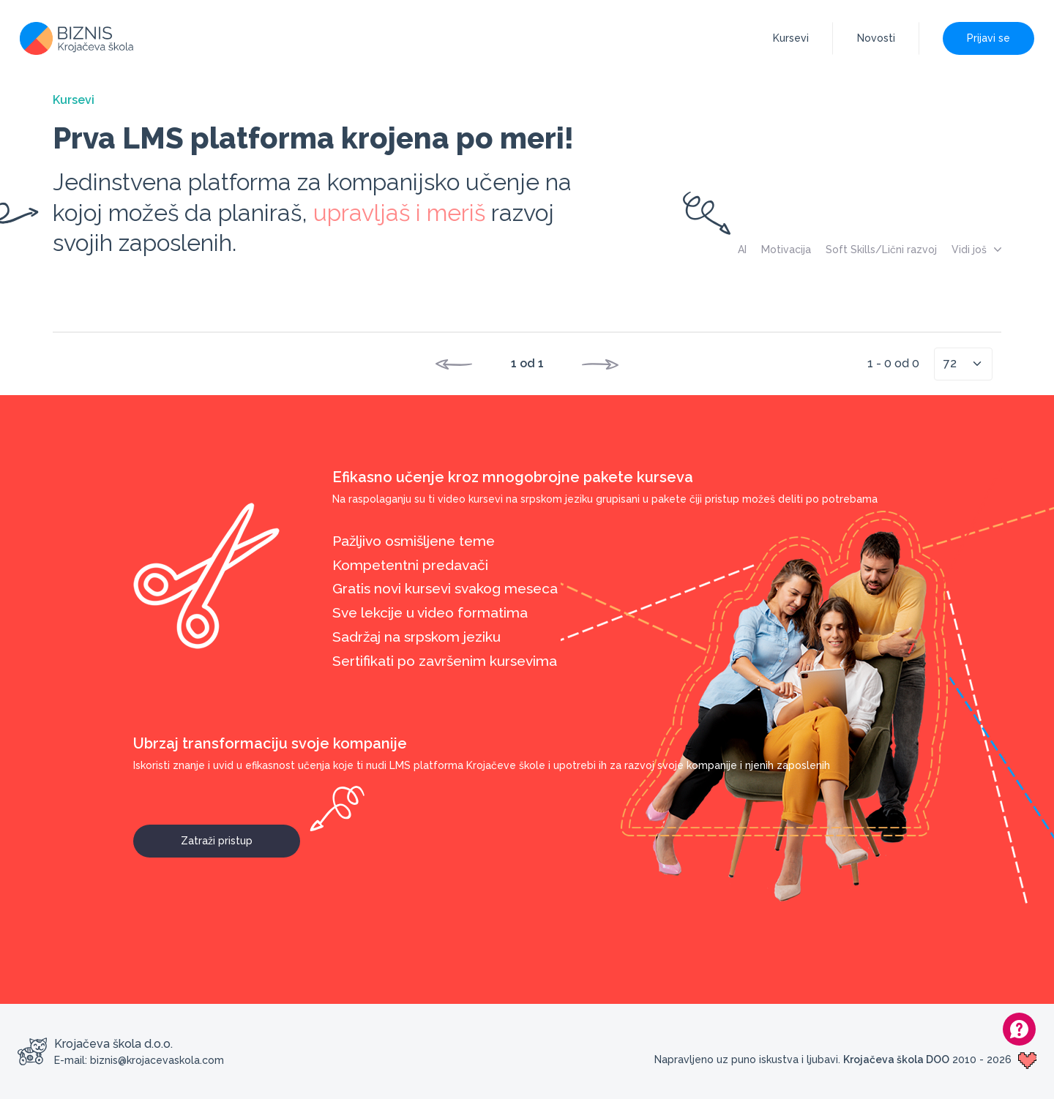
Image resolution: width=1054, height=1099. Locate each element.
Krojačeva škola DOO (896, 1059)
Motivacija (786, 249)
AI (742, 249)
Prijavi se (988, 38)
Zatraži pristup (240, 836)
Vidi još (976, 249)
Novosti (876, 38)
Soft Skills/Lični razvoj (881, 249)
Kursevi (791, 38)
